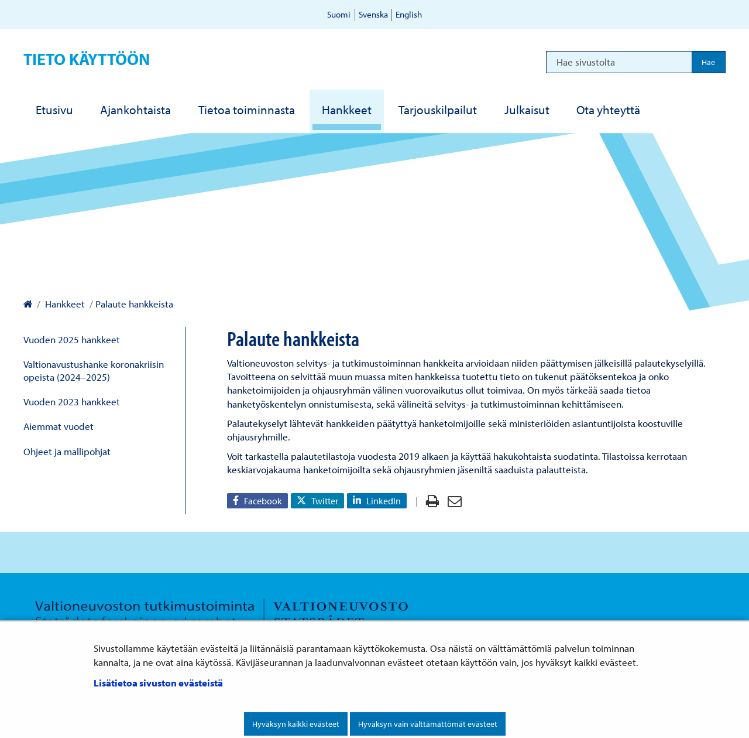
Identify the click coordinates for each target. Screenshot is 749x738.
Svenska (373, 14)
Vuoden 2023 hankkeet (71, 401)
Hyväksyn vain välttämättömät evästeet (427, 724)
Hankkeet (64, 304)
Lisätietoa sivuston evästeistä (158, 682)
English (409, 14)
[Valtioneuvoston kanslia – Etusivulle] (27, 304)
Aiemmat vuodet (58, 426)
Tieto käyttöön (86, 59)
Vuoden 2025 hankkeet (71, 339)
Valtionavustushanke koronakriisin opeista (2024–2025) (93, 370)
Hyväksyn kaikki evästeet (295, 724)
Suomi (339, 14)
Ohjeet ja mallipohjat (67, 451)
